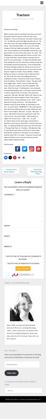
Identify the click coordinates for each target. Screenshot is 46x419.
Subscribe (11, 373)
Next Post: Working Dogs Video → (36, 171)
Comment (9, 194)
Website (8, 246)
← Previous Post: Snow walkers (10, 170)
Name (7, 226)
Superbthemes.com (34, 399)
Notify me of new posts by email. (24, 263)
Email (7, 236)
